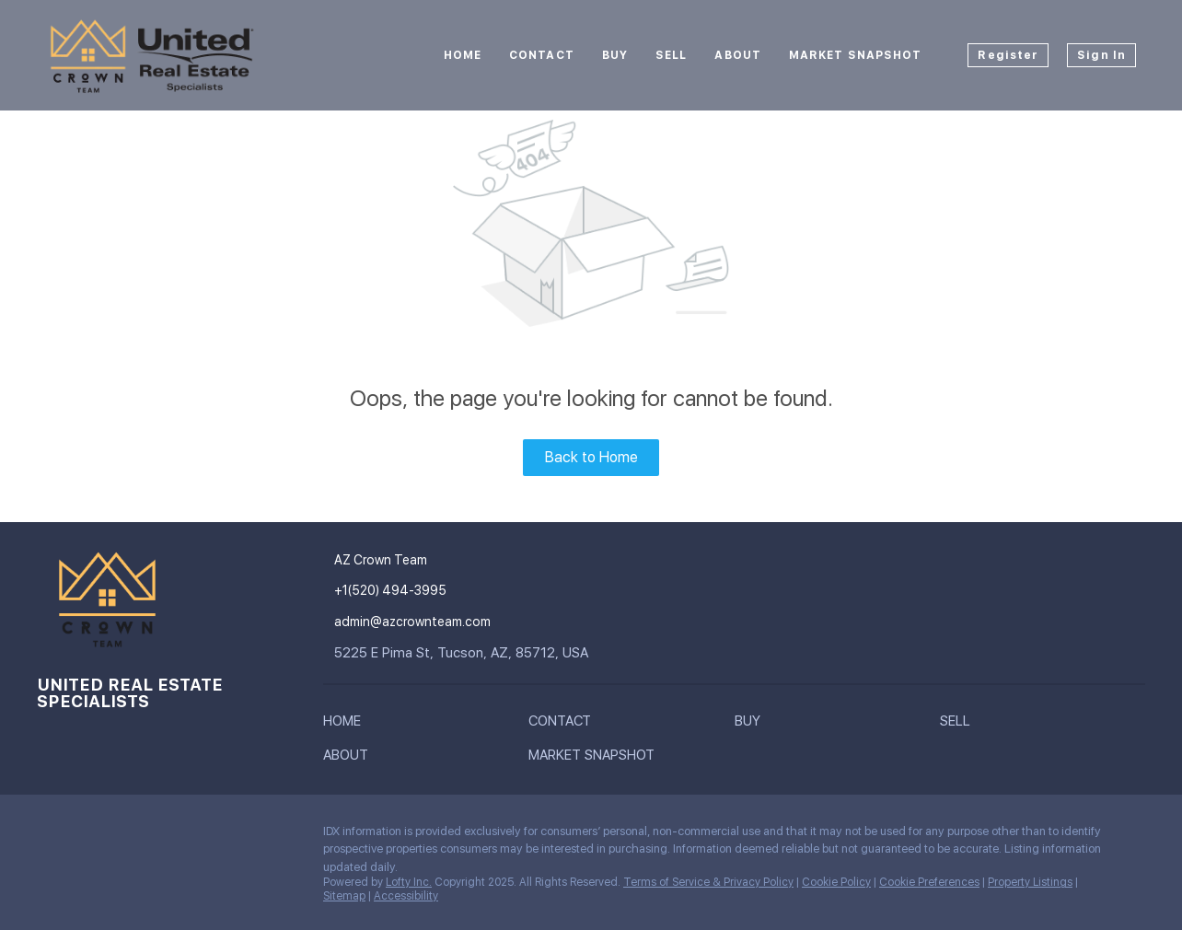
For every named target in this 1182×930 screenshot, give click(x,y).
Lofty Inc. (409, 882)
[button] (346, 724)
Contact (541, 55)
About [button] (737, 55)
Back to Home (591, 457)
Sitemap (344, 895)
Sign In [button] (1101, 55)
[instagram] (50, 836)
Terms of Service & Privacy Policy (708, 882)
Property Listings (1030, 882)
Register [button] (1008, 55)
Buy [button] (615, 55)
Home (462, 55)
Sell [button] (671, 55)
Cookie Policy (836, 882)
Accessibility (406, 895)
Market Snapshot (855, 55)
